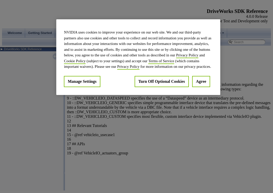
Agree (201, 81)
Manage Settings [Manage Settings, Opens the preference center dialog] (82, 81)
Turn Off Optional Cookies (161, 81)
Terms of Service (161, 61)
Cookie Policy (74, 61)
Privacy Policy (187, 55)
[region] (138, 57)
